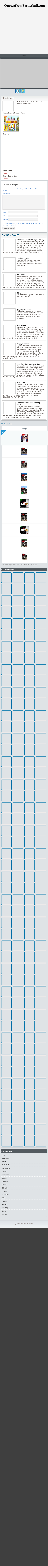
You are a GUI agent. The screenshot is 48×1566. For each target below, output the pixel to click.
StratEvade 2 (22, 385)
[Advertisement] (21, 31)
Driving (4, 1187)
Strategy (4, 1217)
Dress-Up (5, 1184)
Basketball (5, 1168)
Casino (4, 1174)
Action (4, 1158)
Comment (6, 194)
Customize (5, 1177)
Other (4, 1200)
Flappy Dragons (23, 347)
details (35, 567)
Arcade (4, 1164)
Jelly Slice (21, 277)
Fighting (4, 1194)
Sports (4, 1214)
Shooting (5, 1210)
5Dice (19, 296)
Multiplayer (5, 1197)
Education (5, 1191)
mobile (5, 173)
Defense (5, 178)
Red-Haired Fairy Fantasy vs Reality (30, 242)
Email (5, 218)
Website (5, 222)
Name (5, 215)
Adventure (5, 1161)
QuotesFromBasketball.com (24, 1226)
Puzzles (4, 1204)
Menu (24, 56)
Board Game (6, 1171)
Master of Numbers (24, 312)
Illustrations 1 (9, 98)
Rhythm (4, 1207)
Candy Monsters (23, 261)
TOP (3, 435)
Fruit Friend (21, 328)
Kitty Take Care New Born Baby (28, 367)
